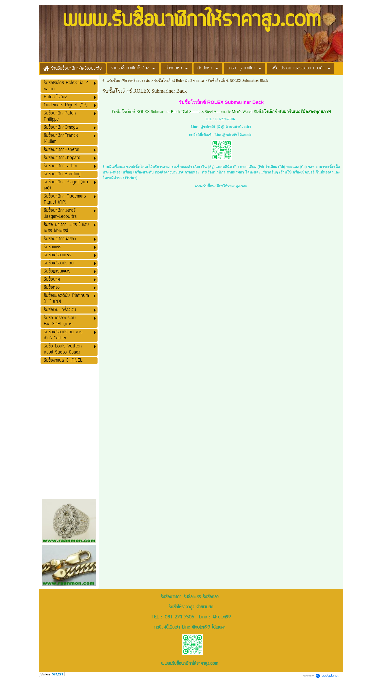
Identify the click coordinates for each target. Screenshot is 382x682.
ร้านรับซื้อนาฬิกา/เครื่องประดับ (126, 81)
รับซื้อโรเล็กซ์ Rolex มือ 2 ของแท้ (179, 81)
